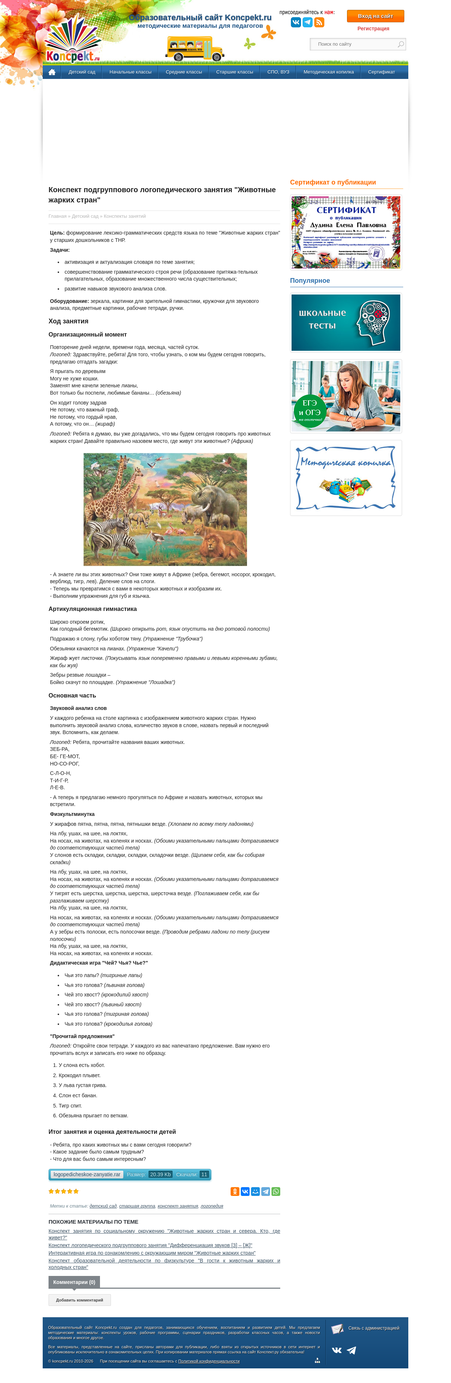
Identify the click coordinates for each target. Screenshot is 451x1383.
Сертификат (381, 72)
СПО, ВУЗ (278, 72)
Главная (52, 72)
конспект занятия (178, 1206)
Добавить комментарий (79, 1300)
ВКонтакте (296, 22)
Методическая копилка (329, 72)
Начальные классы (130, 72)
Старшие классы (234, 72)
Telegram (307, 22)
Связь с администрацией (374, 1328)
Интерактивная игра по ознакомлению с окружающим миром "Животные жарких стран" (152, 1253)
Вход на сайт (375, 16)
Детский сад (82, 72)
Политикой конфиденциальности (209, 1361)
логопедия (212, 1206)
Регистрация (374, 28)
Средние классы (184, 72)
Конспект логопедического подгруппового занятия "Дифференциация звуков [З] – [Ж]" (150, 1245)
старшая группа (137, 1206)
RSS (319, 22)
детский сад (103, 1206)
